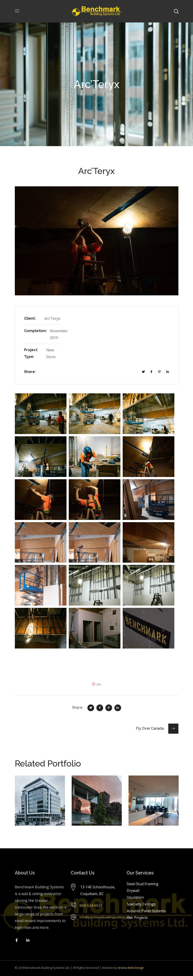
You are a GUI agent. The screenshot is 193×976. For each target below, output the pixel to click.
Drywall (133, 890)
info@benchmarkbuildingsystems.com (106, 917)
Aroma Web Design (131, 968)
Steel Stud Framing (142, 883)
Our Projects (137, 917)
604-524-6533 (91, 905)
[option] (39, 803)
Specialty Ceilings (141, 904)
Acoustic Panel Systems (146, 910)
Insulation (135, 897)
